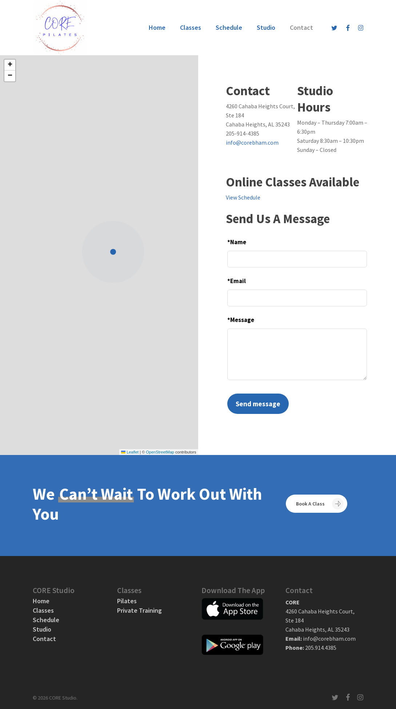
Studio (42, 629)
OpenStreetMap (160, 452)
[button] (115, 252)
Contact (44, 639)
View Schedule (243, 197)
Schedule (46, 620)
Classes (43, 610)
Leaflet (130, 452)
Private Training (139, 610)
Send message (258, 403)
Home (41, 601)
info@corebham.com (252, 142)
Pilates (127, 601)
